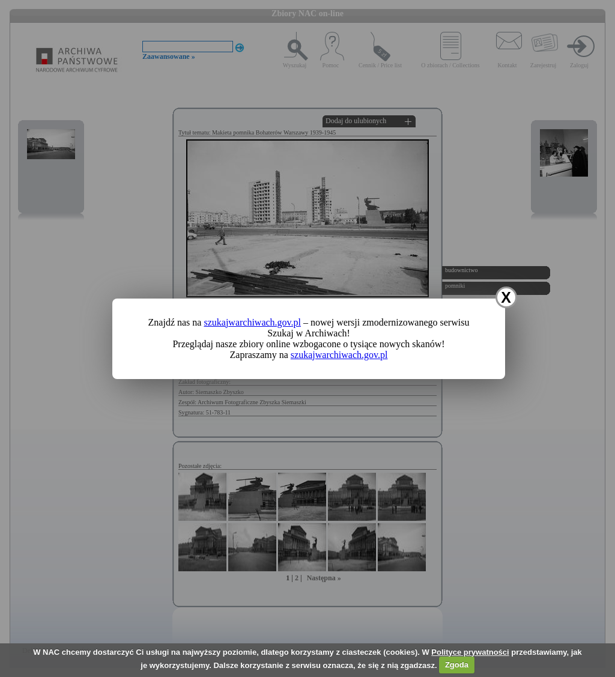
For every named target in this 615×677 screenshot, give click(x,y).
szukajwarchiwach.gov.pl (252, 322)
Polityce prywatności (470, 652)
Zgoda (456, 664)
